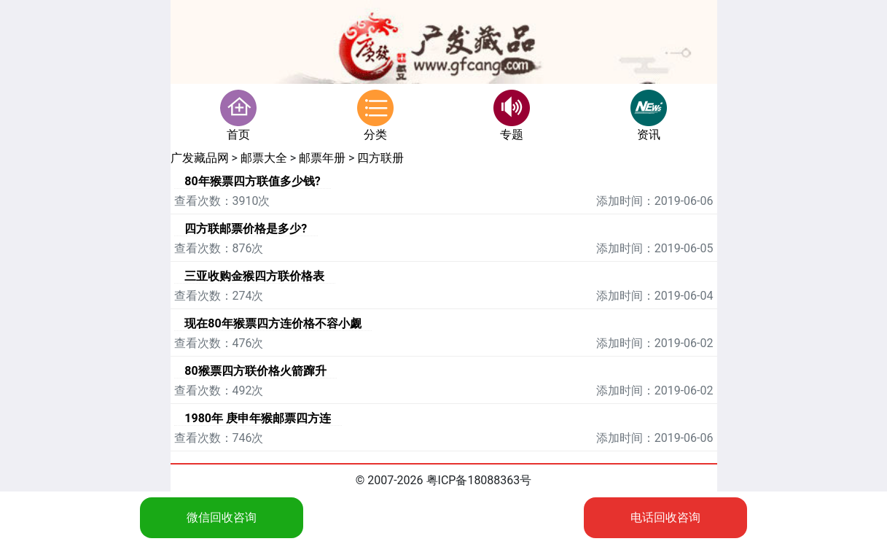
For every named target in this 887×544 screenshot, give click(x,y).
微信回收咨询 (222, 517)
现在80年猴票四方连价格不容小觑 (272, 323)
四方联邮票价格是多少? (245, 229)
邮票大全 (264, 158)
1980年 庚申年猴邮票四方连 (257, 418)
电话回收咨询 (665, 517)
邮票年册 (322, 158)
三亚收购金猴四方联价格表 (254, 276)
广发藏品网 (200, 158)
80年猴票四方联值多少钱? (252, 181)
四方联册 (380, 158)
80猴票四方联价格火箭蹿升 (255, 371)
